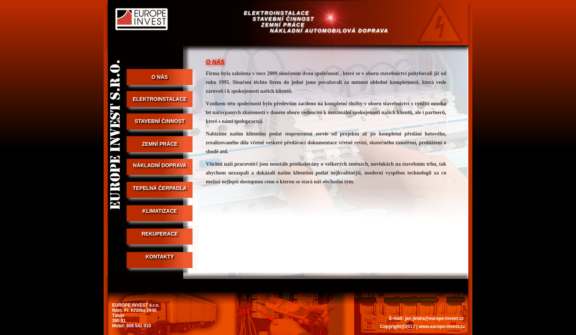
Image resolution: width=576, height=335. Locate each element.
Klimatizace (159, 211)
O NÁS (160, 77)
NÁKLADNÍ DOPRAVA (160, 165)
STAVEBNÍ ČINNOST (160, 121)
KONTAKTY (160, 257)
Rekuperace (160, 234)
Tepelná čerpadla (160, 188)
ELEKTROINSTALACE (160, 99)
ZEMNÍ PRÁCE (159, 144)
